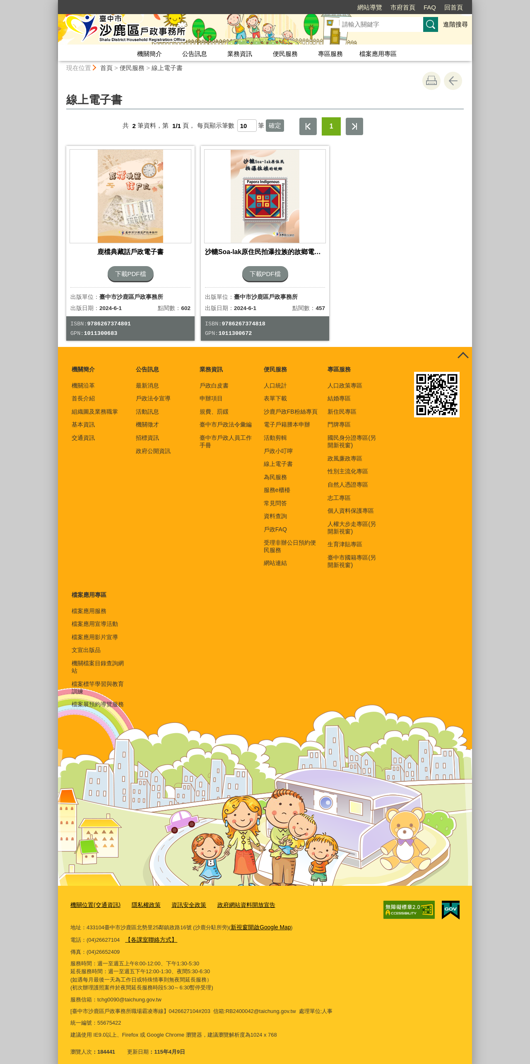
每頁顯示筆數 (215, 125)
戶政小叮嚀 (278, 444)
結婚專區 (339, 392)
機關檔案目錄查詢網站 (98, 661)
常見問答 (275, 497)
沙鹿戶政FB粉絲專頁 (291, 405)
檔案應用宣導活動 (95, 617)
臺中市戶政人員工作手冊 (226, 435)
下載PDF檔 (130, 267)
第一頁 (308, 126)
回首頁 (453, 7)
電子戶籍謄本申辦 (287, 418)
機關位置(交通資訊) (93, 898)
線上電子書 (167, 67)
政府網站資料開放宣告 (236, 898)
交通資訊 (83, 431)
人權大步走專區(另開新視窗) (352, 521)
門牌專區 (339, 418)
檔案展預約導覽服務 (98, 698)
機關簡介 (149, 53)
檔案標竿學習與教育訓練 (98, 681)
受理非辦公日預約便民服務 (290, 540)
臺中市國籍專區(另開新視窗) (352, 555)
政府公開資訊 (153, 444)
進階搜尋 (455, 24)
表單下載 (275, 392)
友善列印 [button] (431, 81)
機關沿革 (83, 379)
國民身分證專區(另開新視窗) (352, 435)
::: (54, 3)
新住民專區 (342, 405)
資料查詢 (275, 510)
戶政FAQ (275, 523)
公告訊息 (194, 53)
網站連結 (275, 557)
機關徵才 (147, 418)
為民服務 (275, 471)
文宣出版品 (86, 643)
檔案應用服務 (89, 604)
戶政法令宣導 (153, 392)
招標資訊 (147, 431)
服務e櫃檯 (277, 483)
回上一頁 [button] (453, 81)
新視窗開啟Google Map (259, 920)
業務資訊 (239, 53)
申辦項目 (211, 392)
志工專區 (339, 491)
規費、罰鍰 (214, 405)
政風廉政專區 (345, 452)
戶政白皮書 (214, 379)
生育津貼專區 (345, 538)
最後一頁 (354, 126)
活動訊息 (147, 405)
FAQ (430, 7)
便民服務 (285, 53)
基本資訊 (83, 418)
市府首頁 (402, 7)
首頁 (106, 67)
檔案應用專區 (378, 53)
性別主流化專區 (348, 465)
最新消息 (147, 379)
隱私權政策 (141, 898)
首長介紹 (83, 392)
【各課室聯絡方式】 (149, 932)
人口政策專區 (345, 379)
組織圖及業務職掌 (95, 405)
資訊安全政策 (182, 898)
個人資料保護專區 (351, 504)
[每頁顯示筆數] (247, 125)
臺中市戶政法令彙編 (226, 418)
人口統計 (275, 379)
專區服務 (330, 53)
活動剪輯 (275, 431)
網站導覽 (369, 7)
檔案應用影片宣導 (95, 631)
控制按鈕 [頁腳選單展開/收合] (463, 350)
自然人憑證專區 (348, 478)
